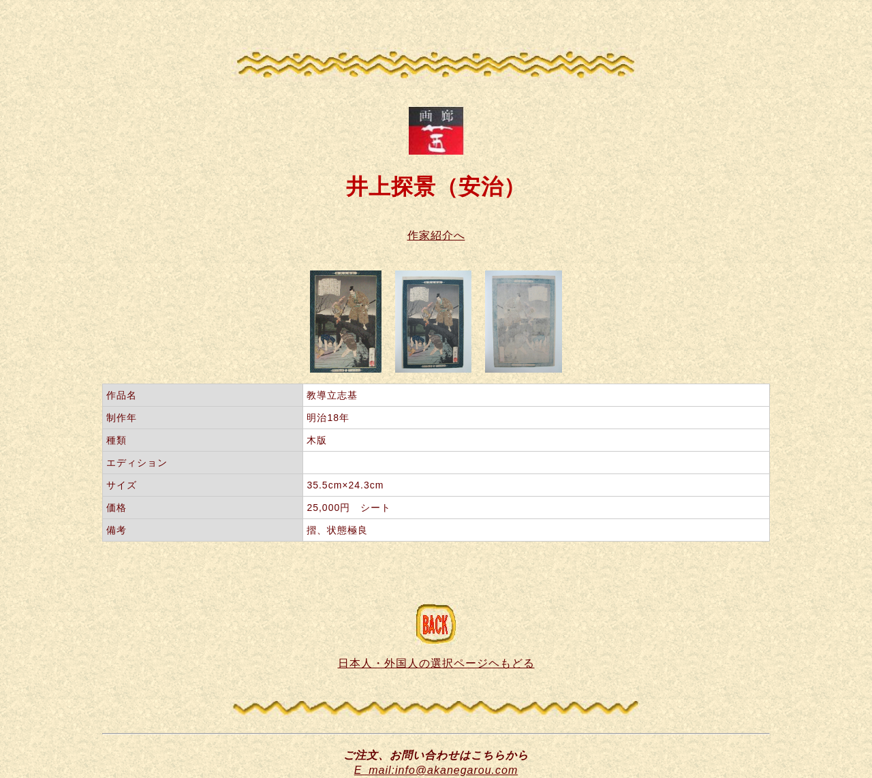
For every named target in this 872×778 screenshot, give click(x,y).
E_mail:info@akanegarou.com (436, 770)
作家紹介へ (436, 235)
